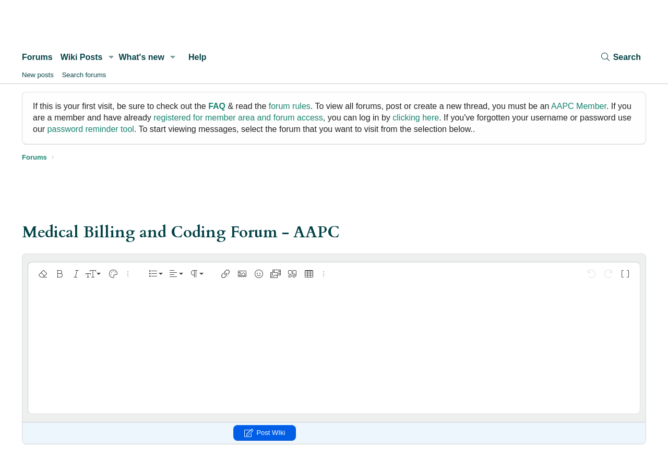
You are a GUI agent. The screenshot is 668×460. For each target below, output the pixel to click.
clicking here (415, 117)
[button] (110, 57)
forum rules (290, 106)
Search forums (84, 75)
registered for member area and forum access (238, 117)
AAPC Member (578, 106)
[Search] (620, 57)
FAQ (216, 106)
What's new (141, 57)
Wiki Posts (82, 57)
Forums (37, 57)
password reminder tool (90, 129)
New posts (38, 75)
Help (197, 57)
